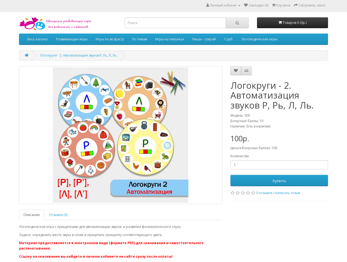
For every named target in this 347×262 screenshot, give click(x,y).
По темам (139, 39)
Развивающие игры (72, 39)
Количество (239, 156)
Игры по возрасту (110, 39)
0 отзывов (264, 193)
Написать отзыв (287, 193)
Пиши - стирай (204, 39)
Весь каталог (37, 39)
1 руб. (228, 39)
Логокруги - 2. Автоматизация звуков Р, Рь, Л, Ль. (78, 55)
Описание (31, 214)
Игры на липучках (169, 39)
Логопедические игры (259, 39)
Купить (279, 180)
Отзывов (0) (58, 214)
